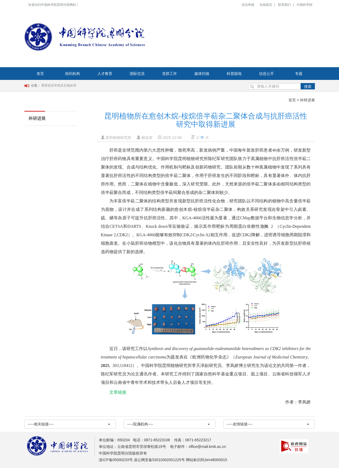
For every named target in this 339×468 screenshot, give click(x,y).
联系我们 (284, 5)
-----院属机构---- (168, 424)
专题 (298, 73)
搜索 (307, 86)
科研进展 (307, 100)
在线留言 (266, 5)
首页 (40, 73)
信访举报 (248, 5)
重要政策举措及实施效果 (58, 85)
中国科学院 (305, 5)
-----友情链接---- (268, 424)
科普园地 (234, 73)
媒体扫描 (201, 73)
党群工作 (169, 73)
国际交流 (137, 73)
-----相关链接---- (69, 424)
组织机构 (72, 73)
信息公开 (266, 73)
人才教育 (104, 73)
